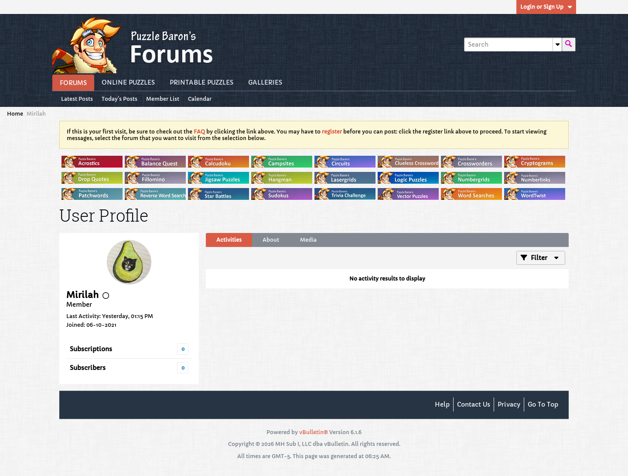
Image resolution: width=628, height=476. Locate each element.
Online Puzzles (128, 82)
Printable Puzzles (201, 82)
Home (15, 113)
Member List (162, 99)
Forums (73, 83)
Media (308, 239)
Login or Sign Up (546, 6)
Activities (229, 239)
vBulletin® (313, 432)
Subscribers (88, 368)
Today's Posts (119, 99)
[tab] (229, 240)
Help (442, 404)
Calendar (200, 99)
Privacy (509, 404)
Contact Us (473, 404)
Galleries (265, 82)
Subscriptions (91, 349)
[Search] (513, 44)
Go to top (543, 404)
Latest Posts (77, 99)
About (271, 239)
